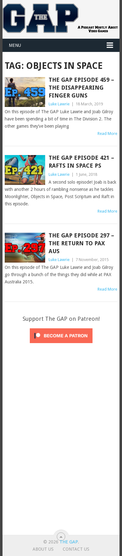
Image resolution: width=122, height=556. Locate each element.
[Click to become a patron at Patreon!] (61, 344)
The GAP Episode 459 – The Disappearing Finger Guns (81, 87)
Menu (15, 45)
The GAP (69, 541)
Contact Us (76, 549)
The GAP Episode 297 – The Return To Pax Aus (81, 243)
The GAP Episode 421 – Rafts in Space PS (81, 161)
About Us (43, 549)
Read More (107, 133)
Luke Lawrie (59, 104)
